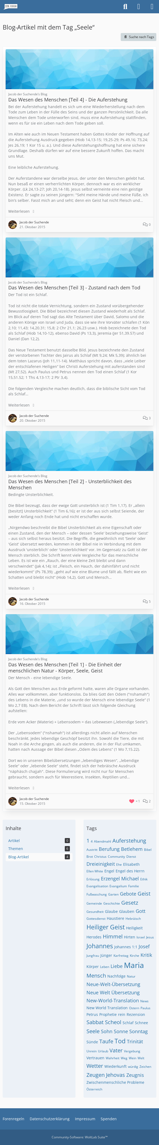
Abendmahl (102, 841)
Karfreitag (120, 955)
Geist (144, 893)
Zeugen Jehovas (105, 1074)
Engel (109, 870)
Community (116, 856)
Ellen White (94, 871)
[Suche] (125, 6)
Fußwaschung (96, 894)
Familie (133, 886)
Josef (144, 946)
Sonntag (138, 1031)
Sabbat (95, 1022)
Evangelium (118, 886)
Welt (141, 1058)
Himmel (113, 936)
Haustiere (115, 918)
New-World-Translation (112, 1000)
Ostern (134, 1008)
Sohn (106, 1031)
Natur (131, 976)
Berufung (109, 849)
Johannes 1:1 (125, 946)
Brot (89, 856)
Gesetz (129, 902)
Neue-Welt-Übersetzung (113, 984)
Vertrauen (95, 1057)
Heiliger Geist (105, 927)
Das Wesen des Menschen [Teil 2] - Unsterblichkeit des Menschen (70, 484)
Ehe (119, 864)
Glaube (111, 911)
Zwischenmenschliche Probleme (115, 1082)
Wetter (94, 1065)
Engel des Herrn (130, 870)
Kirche (134, 955)
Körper (92, 966)
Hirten (129, 936)
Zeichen (145, 1066)
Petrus (92, 1014)
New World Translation (107, 1007)
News (144, 1001)
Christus (100, 856)
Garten (113, 894)
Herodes (93, 936)
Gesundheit (95, 911)
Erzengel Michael (120, 878)
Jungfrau (92, 955)
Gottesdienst (95, 918)
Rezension (136, 1014)
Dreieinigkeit (100, 864)
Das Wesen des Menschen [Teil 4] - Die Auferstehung (67, 99)
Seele (93, 1031)
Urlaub (103, 1051)
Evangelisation (97, 886)
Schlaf (128, 1022)
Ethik (143, 879)
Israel (141, 937)
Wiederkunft (115, 1066)
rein (121, 1014)
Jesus (150, 937)
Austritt (91, 849)
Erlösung (93, 879)
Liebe (117, 966)
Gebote (128, 893)
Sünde (92, 1041)
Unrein (91, 1051)
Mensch (96, 975)
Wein (132, 1058)
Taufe (106, 1041)
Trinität (135, 1041)
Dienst (131, 856)
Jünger (106, 955)
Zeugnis (135, 1075)
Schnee (141, 1022)
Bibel (148, 849)
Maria (134, 965)
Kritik (146, 955)
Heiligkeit (134, 927)
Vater (116, 1050)
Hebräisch (133, 918)
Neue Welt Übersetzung (113, 992)
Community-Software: (80, 1137)
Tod (120, 1041)
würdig (133, 1066)
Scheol (113, 1022)
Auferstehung (129, 840)
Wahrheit (112, 1058)
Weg (124, 1058)
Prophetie (108, 1014)
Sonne (121, 1031)
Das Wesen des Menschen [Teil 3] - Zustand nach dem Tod (74, 287)
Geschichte (111, 903)
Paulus (145, 1008)
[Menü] (152, 6)
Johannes (99, 946)
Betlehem (132, 849)
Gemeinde (94, 903)
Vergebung (132, 1051)
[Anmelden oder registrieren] (138, 6)
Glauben (126, 911)
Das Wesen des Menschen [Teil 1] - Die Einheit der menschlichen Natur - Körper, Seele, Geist (65, 667)
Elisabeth (131, 864)
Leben (104, 967)
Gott (140, 911)
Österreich (94, 1089)
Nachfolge (116, 976)
